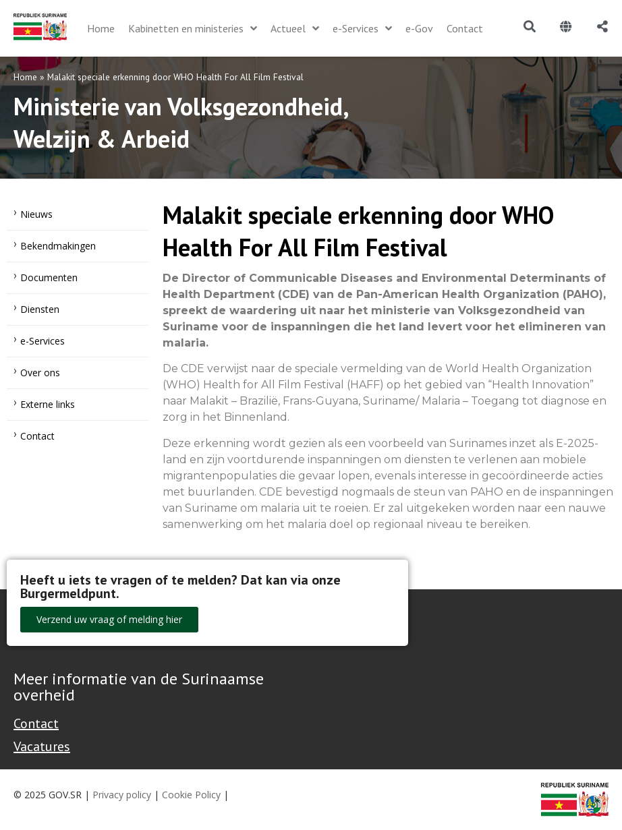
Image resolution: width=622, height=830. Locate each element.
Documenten (49, 277)
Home (25, 77)
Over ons (40, 372)
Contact (37, 435)
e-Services (42, 340)
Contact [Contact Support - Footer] (36, 723)
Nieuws (36, 214)
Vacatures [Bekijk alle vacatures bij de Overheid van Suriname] (41, 746)
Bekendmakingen (58, 245)
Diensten (39, 309)
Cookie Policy (191, 794)
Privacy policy (121, 794)
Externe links (47, 404)
